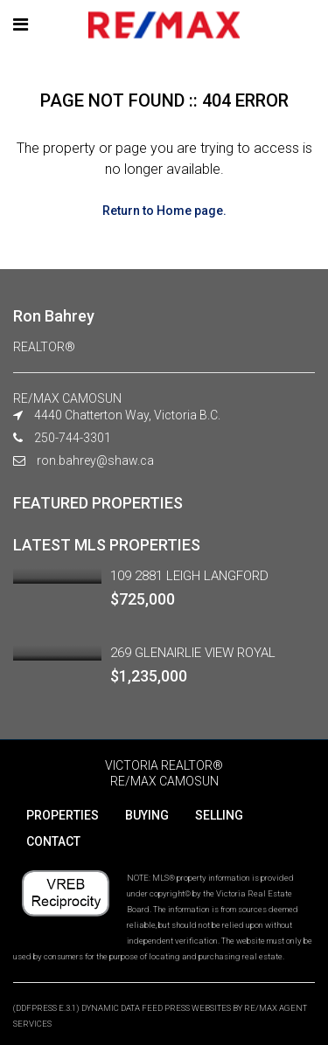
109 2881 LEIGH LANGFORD (189, 576)
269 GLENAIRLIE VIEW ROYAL (193, 653)
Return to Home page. (164, 211)
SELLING (219, 815)
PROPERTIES (62, 815)
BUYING (147, 815)
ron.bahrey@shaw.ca (95, 460)
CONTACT (53, 841)
